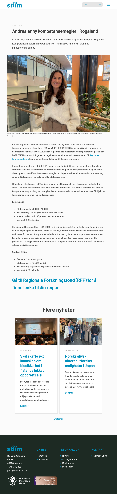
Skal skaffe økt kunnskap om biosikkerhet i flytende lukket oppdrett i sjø (32, 365)
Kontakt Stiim (99, 455)
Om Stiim (42, 455)
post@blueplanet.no (17, 470)
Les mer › (25, 405)
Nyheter (65, 455)
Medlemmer (67, 463)
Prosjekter (66, 466)
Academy (42, 459)
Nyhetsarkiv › (58, 419)
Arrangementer (69, 459)
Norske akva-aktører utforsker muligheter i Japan (80, 361)
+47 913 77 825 (14, 466)
